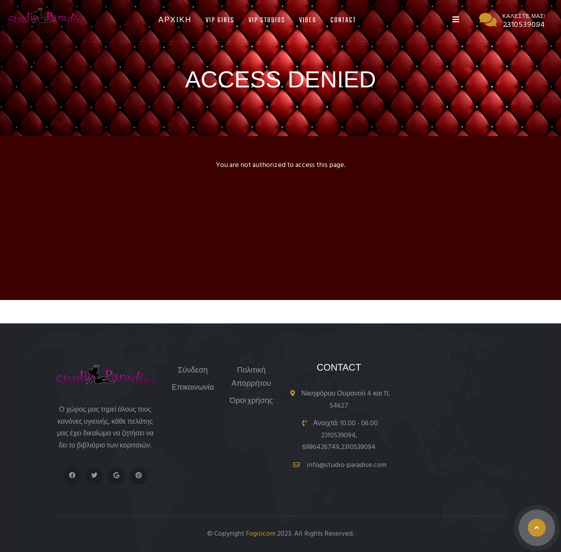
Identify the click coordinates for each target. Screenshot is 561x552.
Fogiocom (260, 534)
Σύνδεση (193, 370)
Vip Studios (267, 20)
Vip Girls (220, 20)
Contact (343, 20)
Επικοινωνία (193, 388)
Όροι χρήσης (251, 401)
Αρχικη (174, 20)
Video (307, 20)
